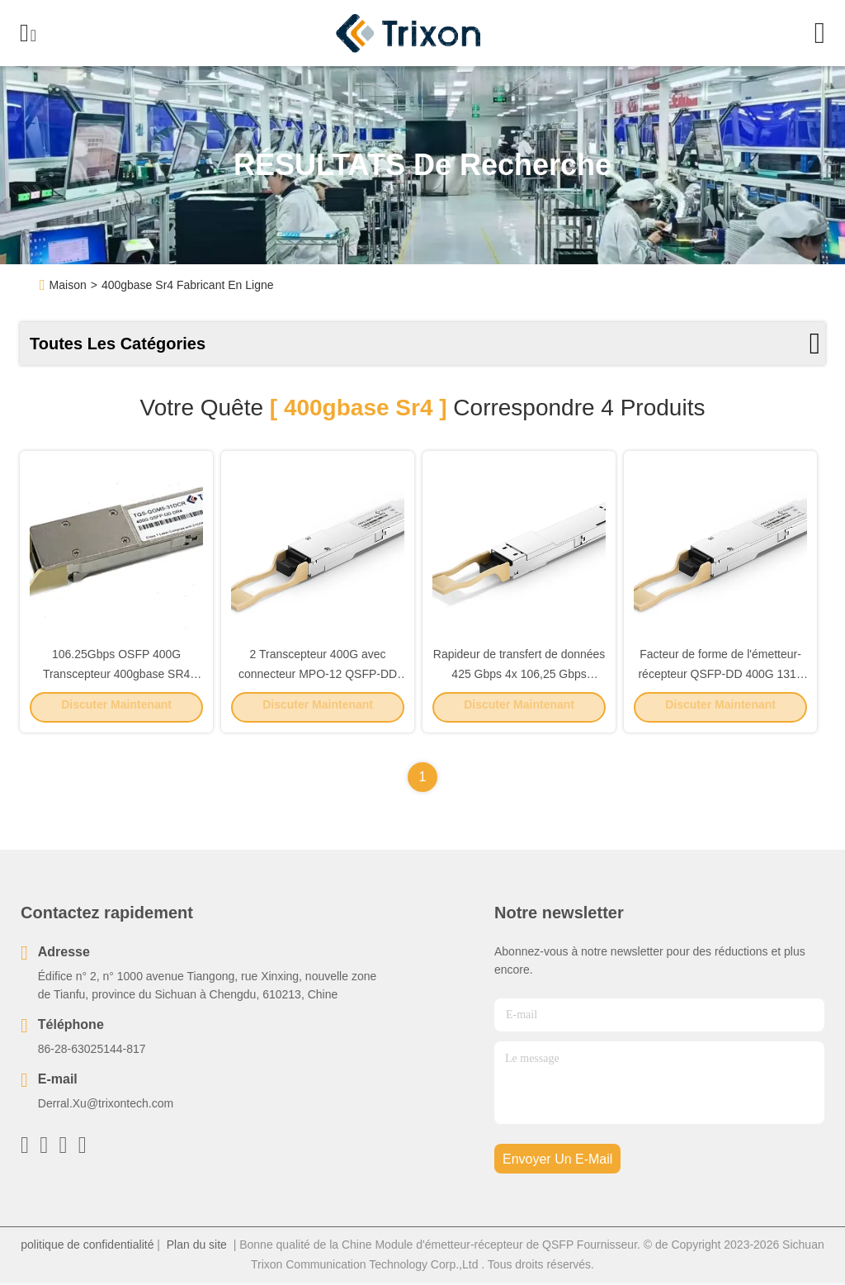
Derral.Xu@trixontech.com (105, 1105)
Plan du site (197, 1247)
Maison (68, 285)
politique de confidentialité (87, 1247)
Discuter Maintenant (116, 707)
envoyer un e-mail (557, 1162)
